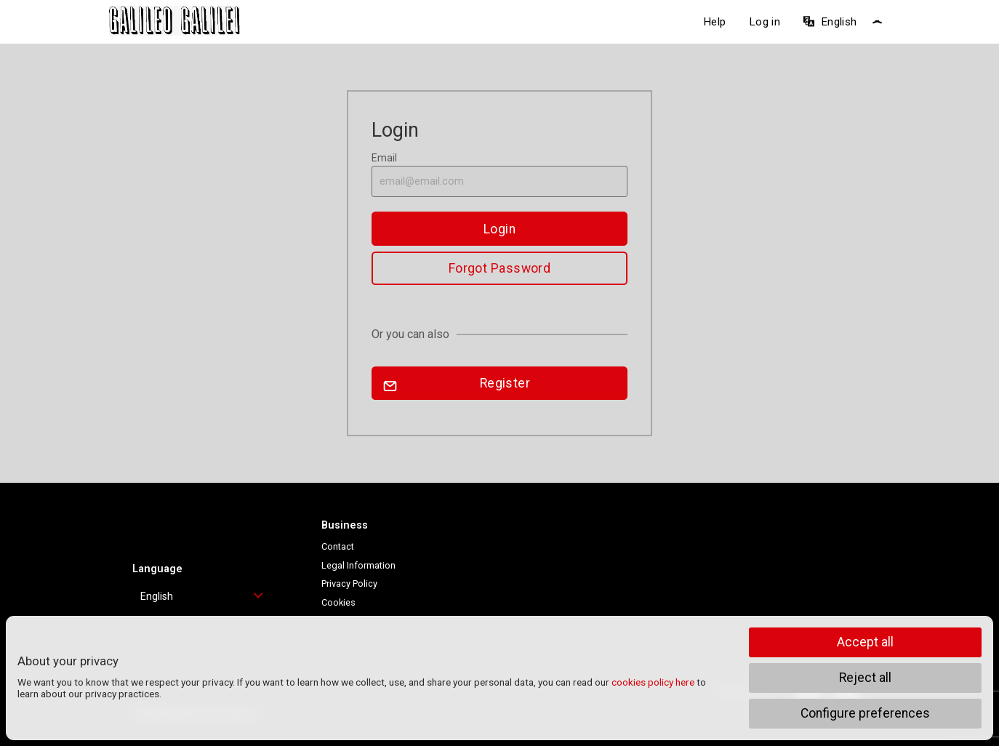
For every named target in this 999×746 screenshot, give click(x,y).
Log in (764, 21)
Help (714, 21)
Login (499, 229)
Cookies (338, 602)
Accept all (865, 642)
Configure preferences (865, 713)
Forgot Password (500, 268)
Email (499, 174)
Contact (337, 546)
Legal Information (358, 565)
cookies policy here (652, 682)
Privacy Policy (349, 583)
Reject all (865, 677)
